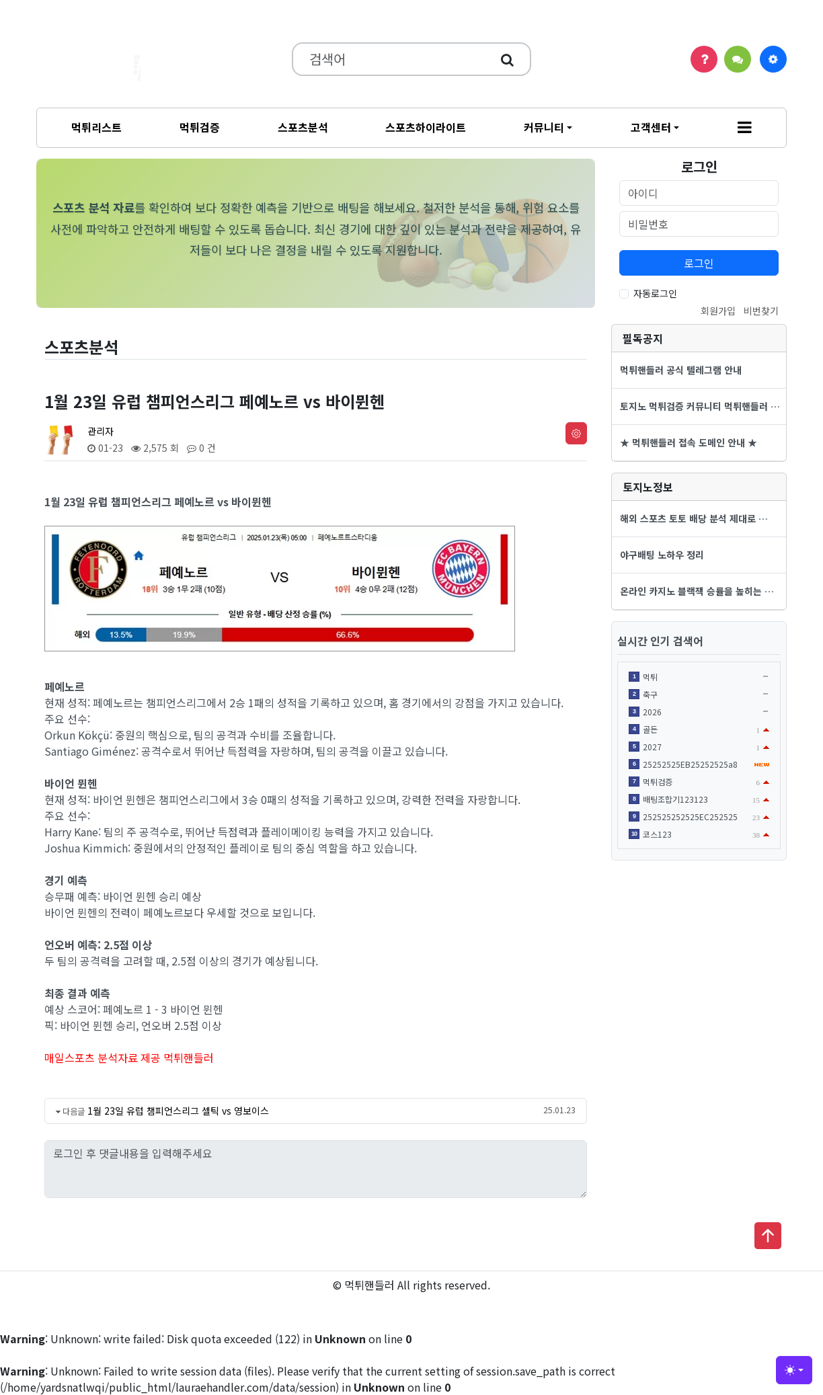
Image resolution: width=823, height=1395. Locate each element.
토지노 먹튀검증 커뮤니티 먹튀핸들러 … (700, 406)
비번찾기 (761, 310)
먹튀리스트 (96, 127)
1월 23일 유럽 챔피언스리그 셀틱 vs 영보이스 (178, 1110)
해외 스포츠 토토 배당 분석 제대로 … (694, 518)
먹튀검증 (200, 127)
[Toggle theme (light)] (794, 1370)
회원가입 (718, 310)
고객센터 (651, 127)
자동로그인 (655, 293)
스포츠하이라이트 (425, 127)
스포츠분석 (303, 127)
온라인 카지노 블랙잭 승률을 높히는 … (697, 591)
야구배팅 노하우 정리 (662, 554)
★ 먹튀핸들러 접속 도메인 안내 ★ (688, 442)
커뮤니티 (544, 127)
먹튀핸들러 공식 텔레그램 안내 (681, 369)
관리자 (100, 431)
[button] (744, 128)
